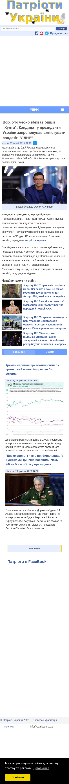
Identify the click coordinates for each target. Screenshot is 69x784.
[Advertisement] (34, 71)
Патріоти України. (36, 240)
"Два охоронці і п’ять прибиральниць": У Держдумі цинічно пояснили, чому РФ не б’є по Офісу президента (34, 460)
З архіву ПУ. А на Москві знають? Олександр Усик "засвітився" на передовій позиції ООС (43, 305)
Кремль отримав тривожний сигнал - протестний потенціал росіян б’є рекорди (32, 369)
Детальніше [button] (41, 768)
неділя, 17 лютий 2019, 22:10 (16, 143)
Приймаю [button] (18, 777)
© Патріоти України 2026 (14, 720)
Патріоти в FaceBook (27, 561)
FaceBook (19, 351)
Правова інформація (45, 720)
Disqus (50, 351)
